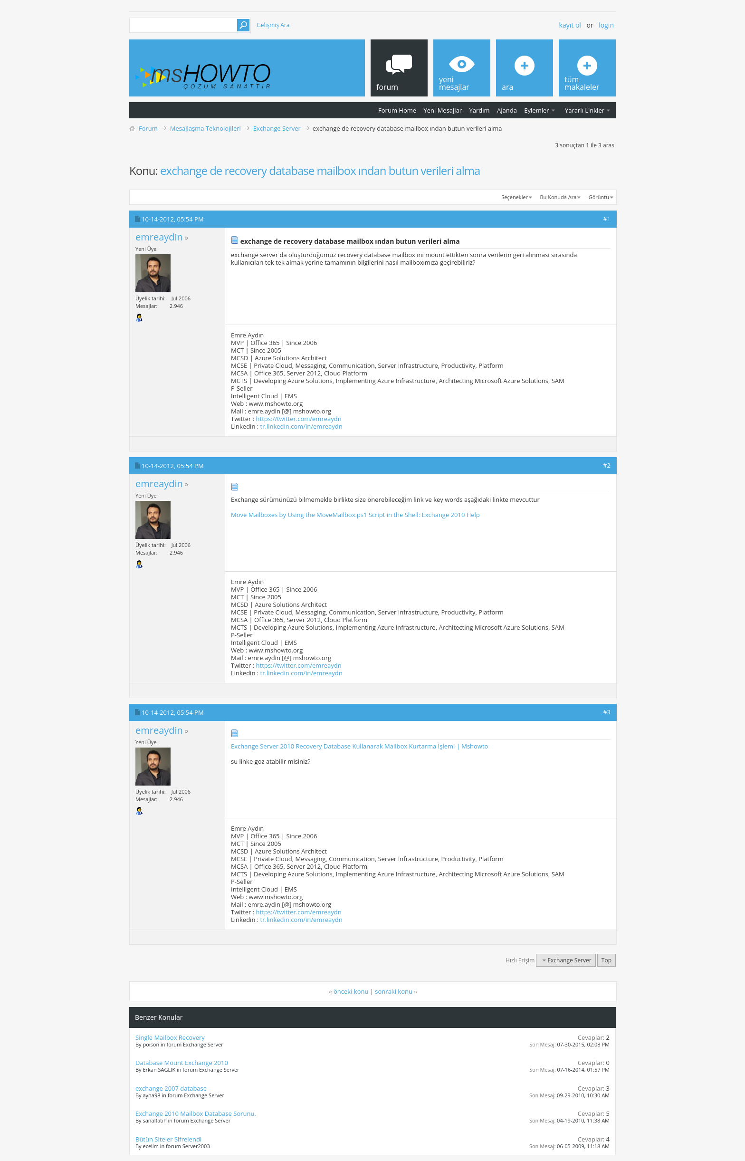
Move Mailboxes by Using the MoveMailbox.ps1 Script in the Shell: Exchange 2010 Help (355, 514)
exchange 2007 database (171, 1088)
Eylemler (536, 110)
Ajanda (507, 110)
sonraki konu (393, 991)
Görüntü (599, 197)
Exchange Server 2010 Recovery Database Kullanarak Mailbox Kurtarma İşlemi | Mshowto (359, 746)
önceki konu (351, 991)
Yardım (479, 110)
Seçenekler (514, 197)
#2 (607, 465)
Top (606, 960)
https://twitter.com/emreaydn (299, 418)
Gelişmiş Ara (273, 25)
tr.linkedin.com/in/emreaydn (301, 426)
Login (606, 24)
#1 (607, 218)
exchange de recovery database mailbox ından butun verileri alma (320, 170)
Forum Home (397, 110)
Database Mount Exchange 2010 (181, 1062)
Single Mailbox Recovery (170, 1037)
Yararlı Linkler (584, 110)
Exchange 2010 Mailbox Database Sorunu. (195, 1113)
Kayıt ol (570, 24)
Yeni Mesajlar (442, 110)
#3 (607, 712)
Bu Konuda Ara (558, 197)
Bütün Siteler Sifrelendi (168, 1139)
